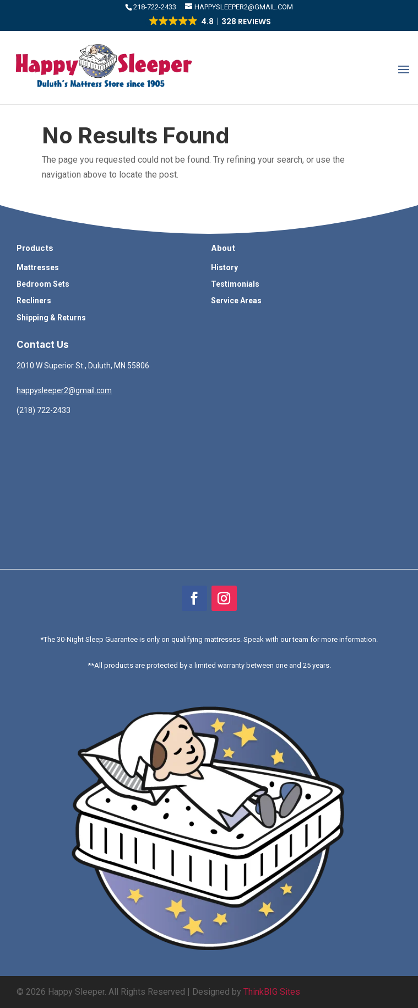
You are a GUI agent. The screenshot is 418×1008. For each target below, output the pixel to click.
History (224, 267)
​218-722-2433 (155, 7)
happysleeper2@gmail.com (64, 390)
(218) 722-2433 (43, 410)
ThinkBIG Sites (271, 991)
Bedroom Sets (43, 284)
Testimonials (235, 284)
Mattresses (38, 267)
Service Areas (236, 300)
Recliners (34, 300)
